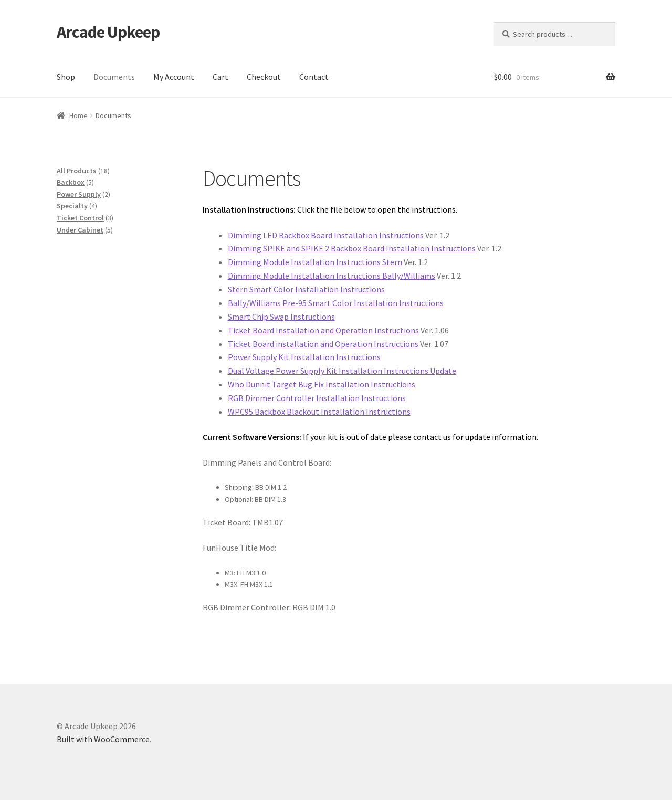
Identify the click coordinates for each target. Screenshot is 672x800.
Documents (114, 76)
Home (78, 115)
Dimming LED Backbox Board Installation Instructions (326, 235)
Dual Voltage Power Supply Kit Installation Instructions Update (342, 370)
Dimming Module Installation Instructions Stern (315, 262)
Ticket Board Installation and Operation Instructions (323, 330)
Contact (314, 76)
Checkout (264, 76)
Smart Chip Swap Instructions (281, 316)
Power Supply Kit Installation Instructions (304, 357)
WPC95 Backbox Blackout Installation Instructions (319, 411)
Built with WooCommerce (103, 739)
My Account (173, 76)
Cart (220, 76)
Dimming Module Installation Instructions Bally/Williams (331, 275)
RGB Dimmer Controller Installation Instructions (317, 398)
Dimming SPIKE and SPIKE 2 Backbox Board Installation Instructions (352, 248)
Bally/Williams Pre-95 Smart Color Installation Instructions (336, 303)
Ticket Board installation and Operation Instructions (323, 344)
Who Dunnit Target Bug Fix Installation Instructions (321, 384)
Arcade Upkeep (108, 32)
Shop (66, 76)
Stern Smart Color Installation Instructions (306, 289)
